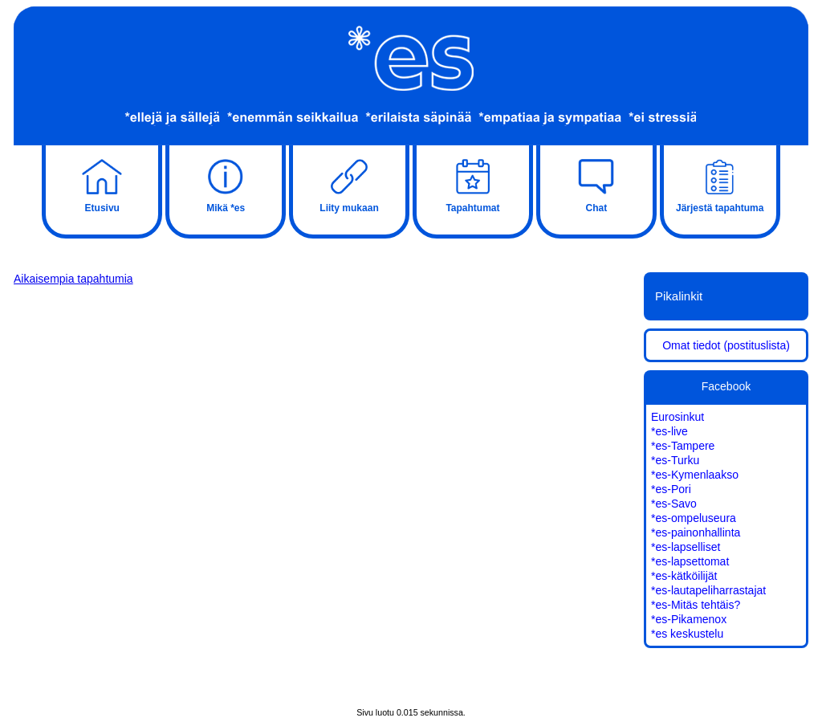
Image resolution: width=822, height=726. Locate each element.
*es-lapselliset (685, 546)
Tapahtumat (473, 184)
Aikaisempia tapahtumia (73, 278)
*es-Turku (675, 460)
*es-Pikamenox (688, 619)
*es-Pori (671, 489)
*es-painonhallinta (695, 532)
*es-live (669, 431)
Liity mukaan (349, 184)
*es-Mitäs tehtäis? (695, 604)
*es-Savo (674, 503)
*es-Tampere (682, 445)
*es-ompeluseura (693, 518)
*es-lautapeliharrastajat (708, 590)
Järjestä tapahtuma (720, 184)
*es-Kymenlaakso (695, 474)
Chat (596, 184)
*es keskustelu (687, 633)
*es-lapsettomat (690, 561)
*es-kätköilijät (684, 575)
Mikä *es (225, 184)
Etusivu (102, 184)
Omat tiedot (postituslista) (726, 345)
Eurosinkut (677, 416)
